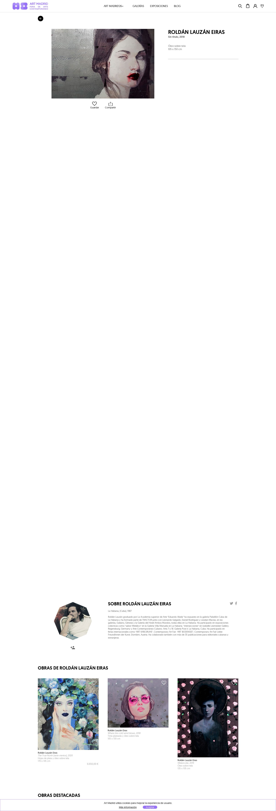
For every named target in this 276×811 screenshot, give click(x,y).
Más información (128, 807)
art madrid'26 (113, 6)
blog (177, 6)
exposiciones (159, 6)
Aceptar (150, 807)
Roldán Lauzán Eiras (196, 32)
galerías (138, 6)
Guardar (94, 105)
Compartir (110, 105)
